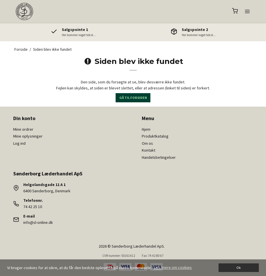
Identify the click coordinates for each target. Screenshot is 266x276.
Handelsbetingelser (159, 157)
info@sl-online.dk (38, 222)
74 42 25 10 (32, 206)
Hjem (146, 129)
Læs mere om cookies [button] (173, 267)
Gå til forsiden (133, 97)
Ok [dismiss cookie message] (238, 267)
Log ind (19, 143)
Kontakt (148, 150)
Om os (147, 143)
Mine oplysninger (28, 136)
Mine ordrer (23, 129)
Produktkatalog (155, 136)
